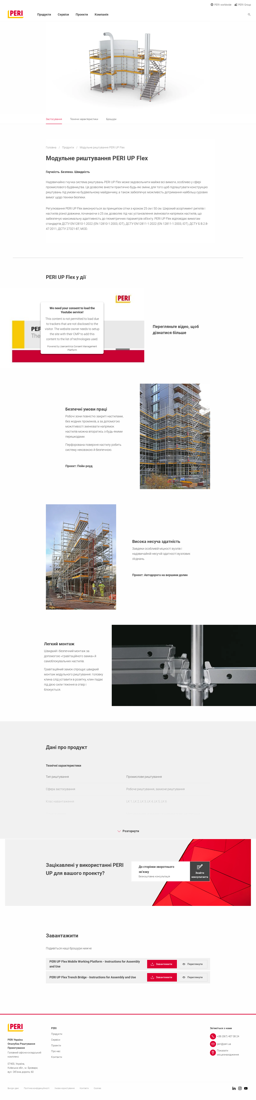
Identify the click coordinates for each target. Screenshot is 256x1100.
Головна (51, 147)
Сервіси (63, 14)
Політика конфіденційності (36, 1088)
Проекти (82, 14)
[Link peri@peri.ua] (229, 1044)
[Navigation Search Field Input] (230, 15)
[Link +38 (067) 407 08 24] (229, 1036)
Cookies (97, 1088)
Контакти (56, 1057)
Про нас (55, 1051)
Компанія (101, 14)
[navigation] (171, 871)
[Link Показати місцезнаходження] (229, 1053)
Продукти (68, 147)
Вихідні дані (13, 1088)
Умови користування (65, 1088)
